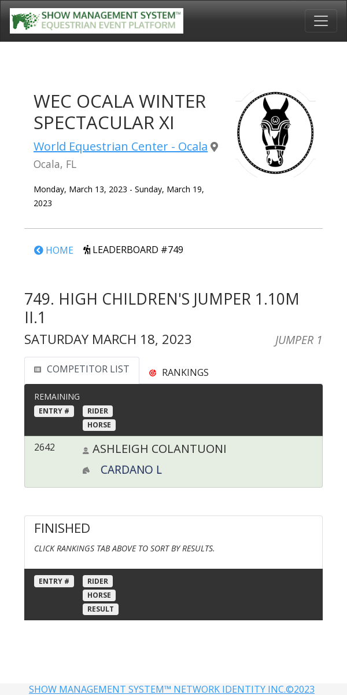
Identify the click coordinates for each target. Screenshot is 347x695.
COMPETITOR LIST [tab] (82, 369)
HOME (53, 250)
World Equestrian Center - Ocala (121, 146)
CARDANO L (131, 469)
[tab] (179, 372)
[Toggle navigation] (321, 20)
